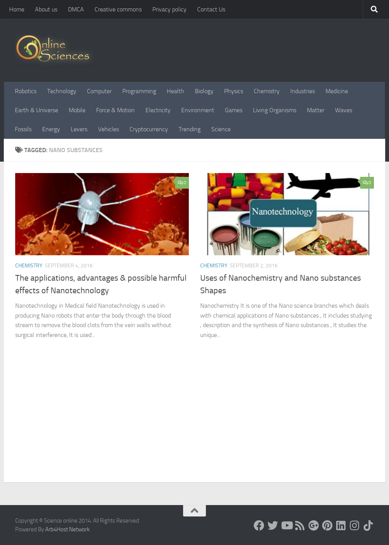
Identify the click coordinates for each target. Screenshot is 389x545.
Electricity (158, 110)
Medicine (337, 91)
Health (175, 91)
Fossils (23, 129)
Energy (51, 129)
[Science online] (259, 525)
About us (46, 9)
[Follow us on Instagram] (354, 525)
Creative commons (118, 9)
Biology (204, 91)
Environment (197, 110)
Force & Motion (115, 110)
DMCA (76, 9)
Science (221, 129)
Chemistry (267, 91)
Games (233, 110)
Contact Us (211, 9)
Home (16, 9)
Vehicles (108, 129)
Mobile (77, 110)
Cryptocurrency (149, 129)
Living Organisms (274, 110)
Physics (233, 91)
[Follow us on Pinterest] (327, 525)
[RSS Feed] (300, 525)
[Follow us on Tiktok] (368, 525)
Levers (79, 129)
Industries (302, 91)
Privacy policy (169, 9)
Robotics (25, 91)
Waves (343, 110)
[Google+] (313, 525)
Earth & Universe (36, 110)
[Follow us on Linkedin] (341, 525)
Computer (99, 91)
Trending (190, 129)
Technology (61, 91)
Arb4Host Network (67, 529)
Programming (139, 91)
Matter (315, 110)
